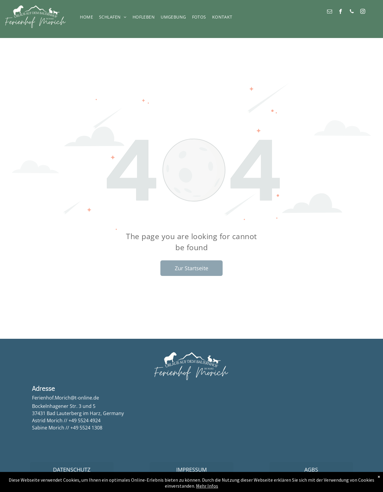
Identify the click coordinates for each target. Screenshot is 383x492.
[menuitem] (88, 17)
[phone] (351, 12)
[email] (329, 12)
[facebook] (340, 12)
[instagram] (363, 12)
